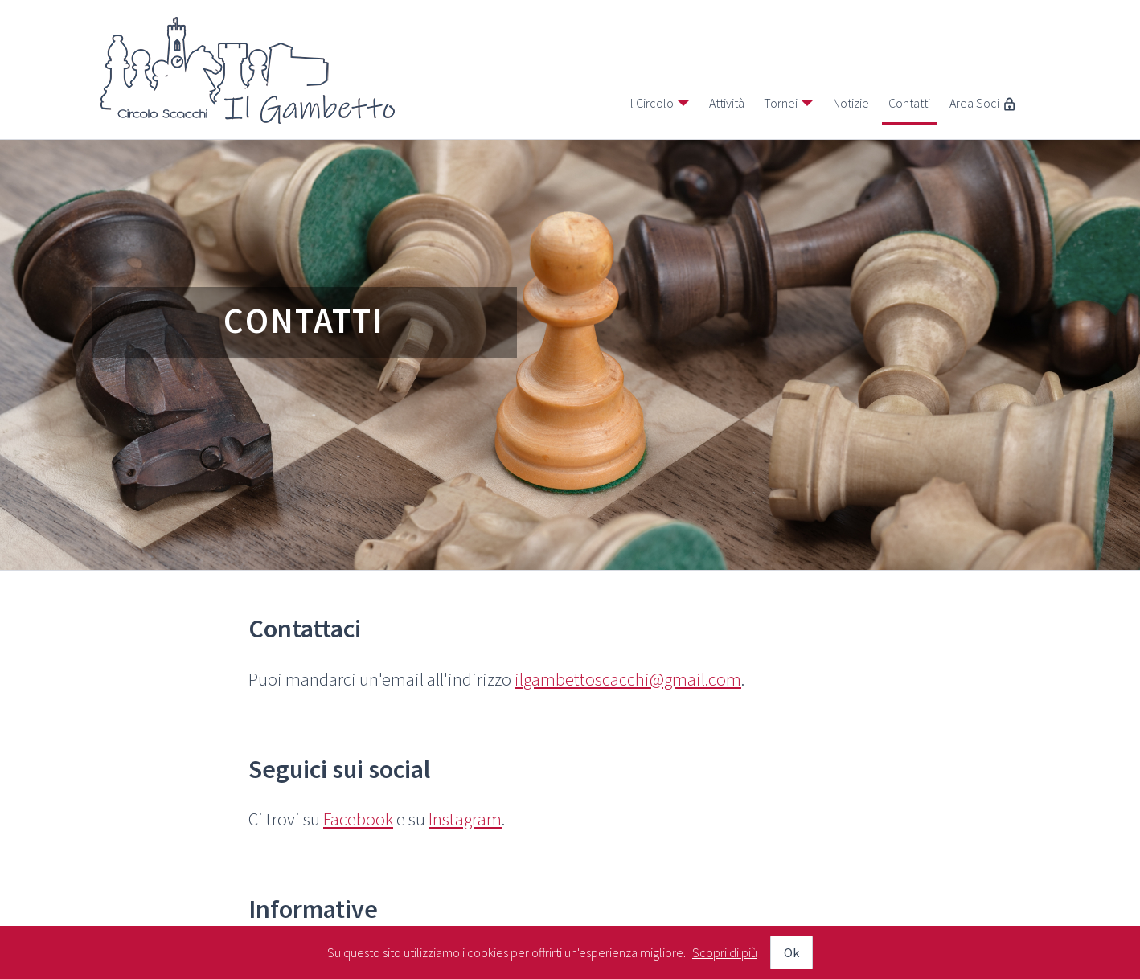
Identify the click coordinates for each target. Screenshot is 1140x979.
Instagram (465, 819)
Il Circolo (651, 103)
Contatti (909, 103)
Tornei (781, 103)
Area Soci (983, 102)
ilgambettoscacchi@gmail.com (628, 679)
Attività (726, 103)
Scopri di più (724, 952)
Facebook (358, 819)
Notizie (851, 103)
